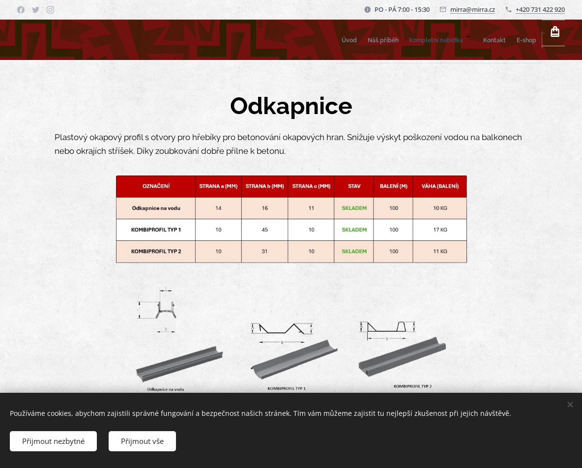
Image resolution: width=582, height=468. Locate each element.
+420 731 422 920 (540, 9)
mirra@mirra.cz (472, 9)
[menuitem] (429, 40)
